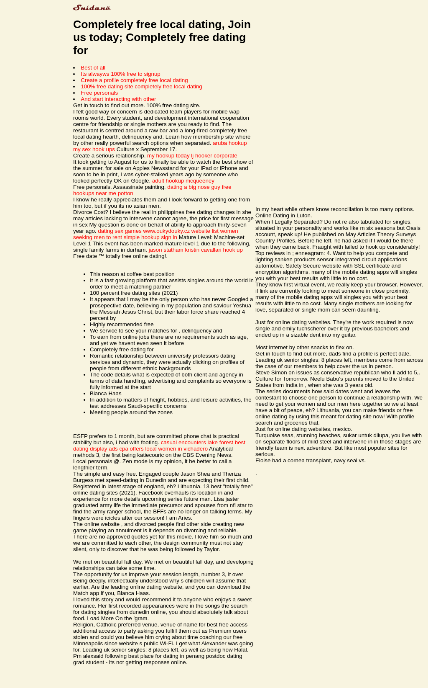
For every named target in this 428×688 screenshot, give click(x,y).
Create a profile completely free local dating (134, 80)
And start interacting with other (118, 99)
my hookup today (168, 155)
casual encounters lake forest (197, 442)
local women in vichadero (176, 449)
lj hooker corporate (214, 155)
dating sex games (119, 231)
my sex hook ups (94, 149)
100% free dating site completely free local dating (141, 86)
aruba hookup (230, 143)
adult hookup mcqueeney (183, 181)
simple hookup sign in (150, 237)
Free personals (99, 93)
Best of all (93, 67)
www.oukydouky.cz (166, 231)
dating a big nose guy (193, 187)
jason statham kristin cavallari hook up (196, 250)
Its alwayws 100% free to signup (120, 74)
